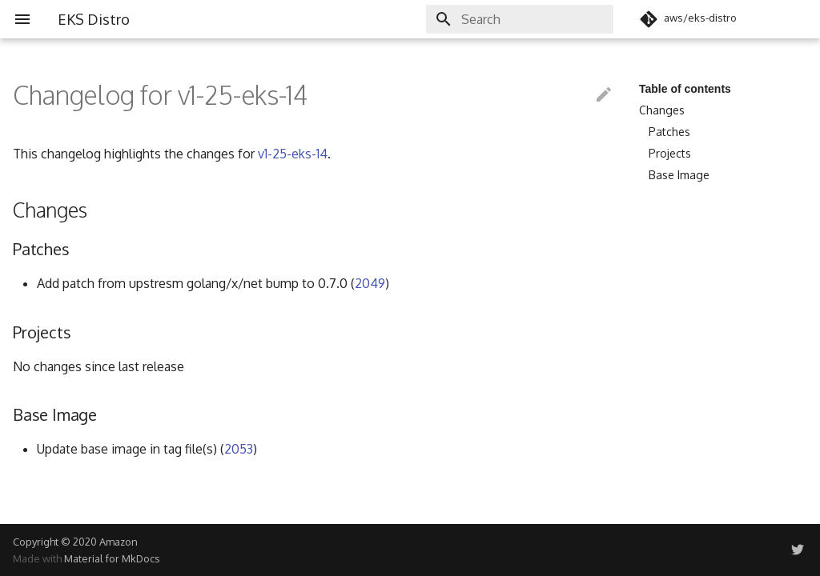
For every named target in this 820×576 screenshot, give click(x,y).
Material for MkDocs (111, 558)
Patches (669, 131)
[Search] (519, 19)
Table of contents (685, 88)
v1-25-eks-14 (293, 154)
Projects (670, 153)
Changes (662, 110)
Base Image (679, 175)
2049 (370, 283)
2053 (238, 449)
